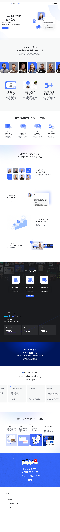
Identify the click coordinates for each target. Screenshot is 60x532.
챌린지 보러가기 (5, 28)
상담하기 (11, 28)
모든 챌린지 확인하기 (30, 295)
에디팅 (11, 0)
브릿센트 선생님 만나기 (38, 177)
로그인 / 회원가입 (54, 3)
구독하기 (30, 480)
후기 (21, 3)
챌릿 (13, 0)
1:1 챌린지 (7, 0)
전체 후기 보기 (30, 405)
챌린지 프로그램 (16, 3)
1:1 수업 (4, 0)
